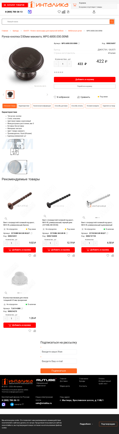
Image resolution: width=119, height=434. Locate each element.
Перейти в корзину (84, 86)
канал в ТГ (17, 404)
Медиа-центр (65, 386)
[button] (10, 95)
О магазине (83, 379)
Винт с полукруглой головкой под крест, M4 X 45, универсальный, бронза (18, 224)
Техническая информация (42, 106)
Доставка (63, 381)
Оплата (101, 379)
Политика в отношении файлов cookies (15, 390)
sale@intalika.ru (44, 403)
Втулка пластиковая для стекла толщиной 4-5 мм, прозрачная (15, 299)
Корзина (82, 3)
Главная (63, 379)
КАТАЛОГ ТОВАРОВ (15, 5)
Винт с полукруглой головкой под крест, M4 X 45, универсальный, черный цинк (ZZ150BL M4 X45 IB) (57, 222)
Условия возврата (93, 106)
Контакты (83, 386)
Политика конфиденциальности (12, 392)
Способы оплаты (77, 106)
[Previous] (3, 94)
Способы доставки (61, 106)
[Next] (47, 94)
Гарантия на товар (109, 106)
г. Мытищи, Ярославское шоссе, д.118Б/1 (82, 400)
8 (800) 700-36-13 (13, 12)
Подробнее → (86, 424)
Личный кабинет (94, 11)
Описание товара (9, 106)
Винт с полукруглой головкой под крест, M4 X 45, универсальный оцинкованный (96, 224)
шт (63, 59)
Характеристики (24, 106)
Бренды (82, 381)
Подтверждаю (108, 424)
